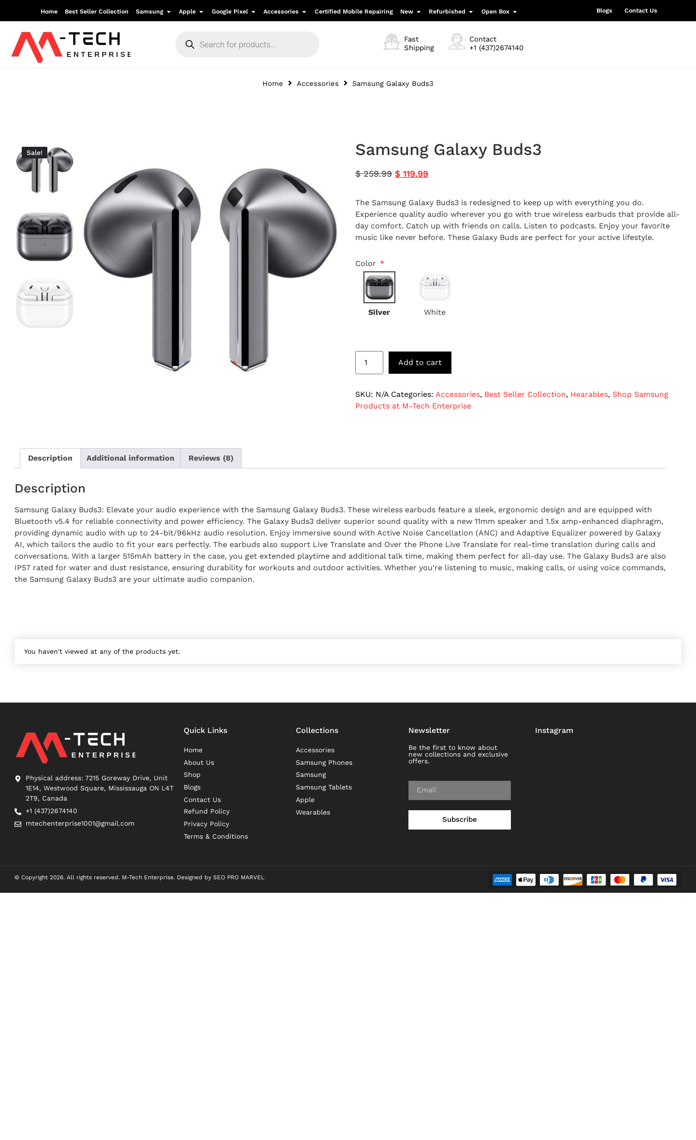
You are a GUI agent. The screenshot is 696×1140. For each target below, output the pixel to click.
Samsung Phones (324, 763)
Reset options (377, 330)
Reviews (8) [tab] (210, 458)
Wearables (313, 813)
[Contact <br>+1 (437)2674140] (457, 41)
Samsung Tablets (324, 788)
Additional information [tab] (130, 458)
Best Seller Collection (525, 394)
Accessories (318, 83)
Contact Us (640, 10)
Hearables (589, 394)
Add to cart (420, 362)
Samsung (311, 775)
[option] (44, 170)
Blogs (604, 10)
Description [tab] (50, 458)
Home (272, 83)
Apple (305, 800)
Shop (192, 775)
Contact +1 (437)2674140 (496, 43)
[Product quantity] (369, 362)
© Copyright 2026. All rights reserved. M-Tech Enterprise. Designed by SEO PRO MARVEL (139, 877)
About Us (199, 763)
